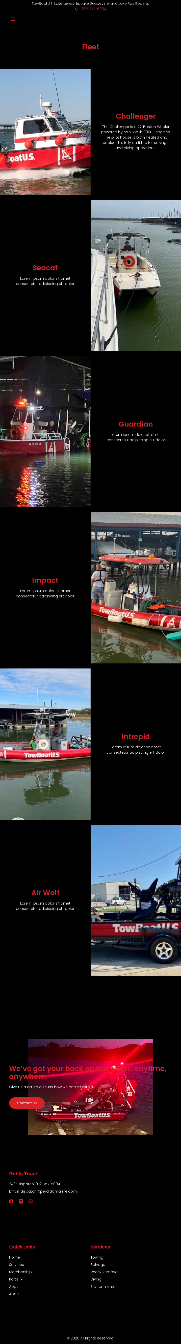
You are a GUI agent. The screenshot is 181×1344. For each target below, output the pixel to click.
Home (14, 1257)
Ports (16, 1279)
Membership (20, 1271)
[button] (13, 19)
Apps (13, 1286)
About (14, 1293)
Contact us (27, 1103)
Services (16, 1264)
